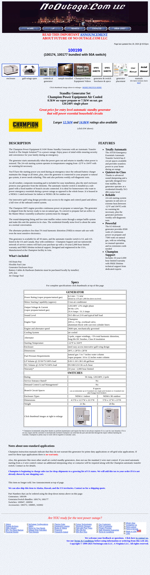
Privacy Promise (105, 528)
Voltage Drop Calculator (37, 530)
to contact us (142, 538)
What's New (130, 523)
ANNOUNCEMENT (94, 34)
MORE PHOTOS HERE (92, 87)
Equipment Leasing (62, 526)
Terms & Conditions (106, 532)
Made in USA (133, 531)
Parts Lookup (131, 527)
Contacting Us (131, 525)
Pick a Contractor (105, 526)
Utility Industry (11, 528)
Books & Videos (61, 528)
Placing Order (60, 524)
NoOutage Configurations (38, 524)
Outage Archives (12, 526)
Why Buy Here (81, 532)
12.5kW (68, 122)
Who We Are (81, 530)
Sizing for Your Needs (36, 528)
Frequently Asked (61, 532)
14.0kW (84, 122)
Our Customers (105, 524)
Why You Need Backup (14, 530)
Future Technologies (84, 524)
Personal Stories (12, 532)
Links (128, 533)
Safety (30, 526)
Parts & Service (132, 529)
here (138, 83)
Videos (8, 524)
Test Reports (34, 532)
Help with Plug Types (84, 528)
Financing (58, 530)
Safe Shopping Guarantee (109, 530)
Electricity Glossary (83, 526)
